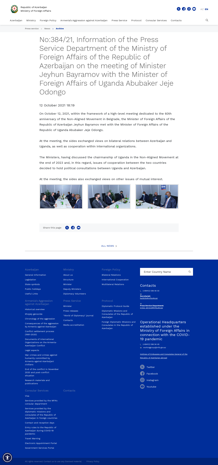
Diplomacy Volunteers (74, 293)
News (47, 28)
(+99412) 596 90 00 (149, 291)
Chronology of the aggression (40, 318)
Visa (27, 396)
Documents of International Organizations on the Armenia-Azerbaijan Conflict (41, 342)
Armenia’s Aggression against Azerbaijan (83, 20)
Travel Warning (32, 438)
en (206, 9)
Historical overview (35, 309)
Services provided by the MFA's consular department (41, 402)
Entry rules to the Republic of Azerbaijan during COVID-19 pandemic (40, 430)
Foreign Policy (48, 20)
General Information (35, 275)
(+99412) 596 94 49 (149, 344)
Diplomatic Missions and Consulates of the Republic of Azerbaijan (117, 314)
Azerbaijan (16, 20)
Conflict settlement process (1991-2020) (39, 333)
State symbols (32, 284)
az (202, 9)
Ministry (31, 20)
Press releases (70, 311)
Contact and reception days (39, 422)
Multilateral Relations (113, 284)
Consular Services (156, 20)
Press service (32, 28)
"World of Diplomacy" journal (78, 315)
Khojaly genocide (33, 314)
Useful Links (31, 293)
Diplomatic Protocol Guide (115, 306)
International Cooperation (115, 279)
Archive (60, 28)
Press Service (119, 20)
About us (68, 275)
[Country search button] (190, 272)
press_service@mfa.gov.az (151, 308)
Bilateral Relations (111, 275)
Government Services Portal (39, 448)
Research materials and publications (37, 382)
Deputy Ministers (72, 289)
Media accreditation (73, 325)
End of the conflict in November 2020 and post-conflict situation (42, 372)
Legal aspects (32, 350)
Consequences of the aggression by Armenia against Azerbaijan (42, 325)
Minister (67, 284)
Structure (68, 279)
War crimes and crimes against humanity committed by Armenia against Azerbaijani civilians (41, 360)
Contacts (176, 20)
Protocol (136, 20)
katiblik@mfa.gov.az (149, 298)
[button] (7, 457)
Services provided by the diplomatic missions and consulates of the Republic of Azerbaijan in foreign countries (41, 413)
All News (107, 245)
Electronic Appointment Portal (41, 443)
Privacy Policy (92, 461)
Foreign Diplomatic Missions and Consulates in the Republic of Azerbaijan (118, 325)
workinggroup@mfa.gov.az (153, 347)
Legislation (30, 279)
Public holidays (33, 289)
